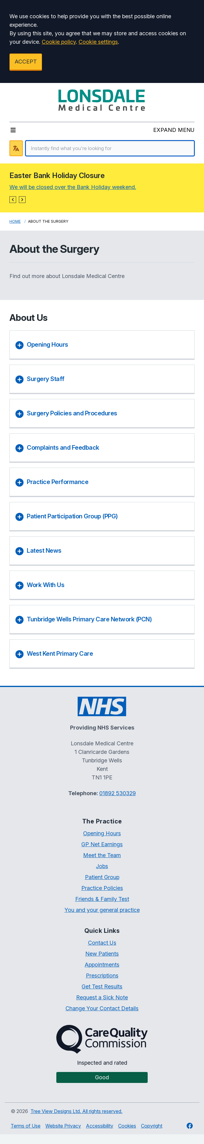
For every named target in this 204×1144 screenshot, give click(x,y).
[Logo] (102, 100)
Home (15, 221)
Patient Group (102, 877)
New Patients (102, 953)
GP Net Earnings (102, 844)
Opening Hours (102, 833)
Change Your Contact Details (102, 1008)
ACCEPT (26, 61)
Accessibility (99, 1126)
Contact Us (102, 943)
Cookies (127, 1126)
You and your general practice (102, 910)
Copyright (151, 1126)
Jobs (102, 866)
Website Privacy (63, 1126)
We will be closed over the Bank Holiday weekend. (72, 187)
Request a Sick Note (102, 997)
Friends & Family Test (102, 899)
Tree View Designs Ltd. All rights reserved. (76, 1111)
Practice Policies (102, 888)
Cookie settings (98, 42)
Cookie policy (59, 42)
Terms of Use (25, 1126)
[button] (12, 199)
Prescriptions (102, 975)
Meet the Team (102, 855)
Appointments (102, 964)
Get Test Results (102, 986)
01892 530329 (117, 793)
